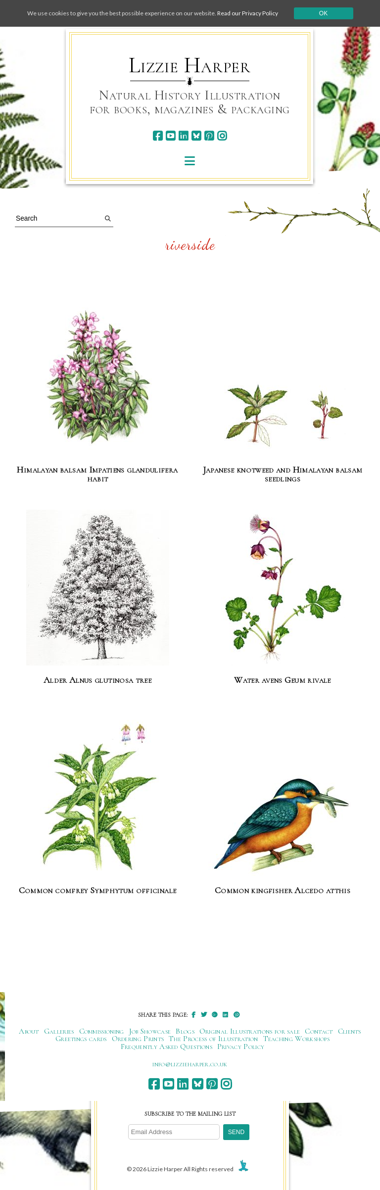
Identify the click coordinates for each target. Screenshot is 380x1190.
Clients (349, 1031)
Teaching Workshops (296, 1038)
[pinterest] (209, 136)
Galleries (59, 1031)
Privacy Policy (240, 1046)
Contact (318, 1031)
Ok (323, 13)
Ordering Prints (138, 1038)
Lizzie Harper (190, 65)
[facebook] (157, 136)
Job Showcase (150, 1031)
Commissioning (101, 1031)
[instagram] (222, 136)
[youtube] (170, 136)
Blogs (185, 1031)
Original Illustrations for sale (249, 1031)
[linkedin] (183, 136)
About (29, 1031)
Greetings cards (81, 1038)
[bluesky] (196, 136)
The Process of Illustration (213, 1038)
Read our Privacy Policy (247, 13)
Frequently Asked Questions (166, 1046)
